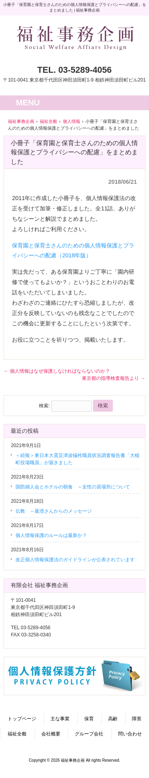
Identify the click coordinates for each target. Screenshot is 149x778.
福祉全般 (17, 734)
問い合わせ (130, 734)
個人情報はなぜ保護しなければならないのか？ (57, 371)
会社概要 (50, 734)
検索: (44, 405)
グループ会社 (89, 734)
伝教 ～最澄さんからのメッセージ (53, 511)
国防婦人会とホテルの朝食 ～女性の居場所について (72, 487)
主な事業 (60, 719)
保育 (89, 719)
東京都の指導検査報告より (113, 378)
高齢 (113, 719)
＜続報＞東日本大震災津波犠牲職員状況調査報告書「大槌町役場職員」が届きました (77, 459)
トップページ (22, 719)
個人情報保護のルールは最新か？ (51, 535)
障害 (136, 719)
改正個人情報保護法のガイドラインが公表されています (75, 559)
